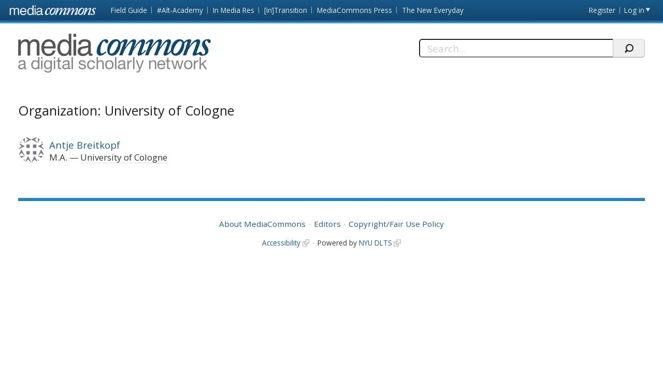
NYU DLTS (375, 243)
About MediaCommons (262, 224)
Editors (327, 224)
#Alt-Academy (180, 10)
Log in (634, 10)
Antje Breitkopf (84, 144)
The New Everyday (433, 10)
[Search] (516, 48)
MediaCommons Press (354, 10)
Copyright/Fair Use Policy (396, 224)
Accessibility (281, 243)
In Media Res (233, 10)
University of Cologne (123, 157)
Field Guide (129, 10)
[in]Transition (285, 10)
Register (602, 10)
